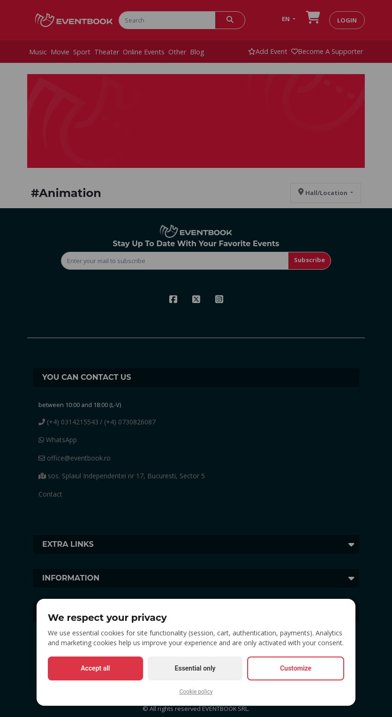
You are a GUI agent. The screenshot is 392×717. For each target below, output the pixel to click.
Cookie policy (195, 691)
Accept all (95, 668)
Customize (295, 668)
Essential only (195, 668)
